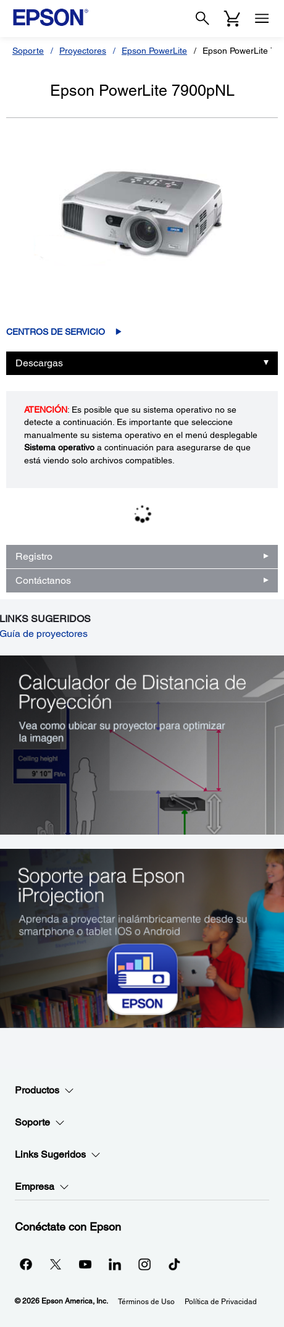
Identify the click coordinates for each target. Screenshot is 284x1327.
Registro (33, 556)
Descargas (39, 363)
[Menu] (262, 18)
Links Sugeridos (58, 1154)
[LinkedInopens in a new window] (115, 1264)
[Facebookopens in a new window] (26, 1264)
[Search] (202, 18)
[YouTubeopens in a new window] (85, 1264)
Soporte (28, 51)
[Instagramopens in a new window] (144, 1264)
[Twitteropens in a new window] (55, 1264)
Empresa (42, 1187)
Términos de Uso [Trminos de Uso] (146, 1301)
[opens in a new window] (174, 1264)
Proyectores (82, 51)
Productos (44, 1090)
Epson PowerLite (154, 51)
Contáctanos (43, 580)
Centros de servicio (55, 332)
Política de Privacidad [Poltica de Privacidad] (221, 1301)
